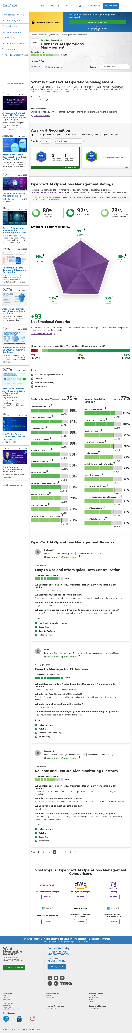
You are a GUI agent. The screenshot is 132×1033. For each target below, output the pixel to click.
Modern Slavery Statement (11, 1009)
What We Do (54, 6)
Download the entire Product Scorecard (49, 192)
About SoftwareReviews (14, 43)
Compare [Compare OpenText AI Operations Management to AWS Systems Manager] (80, 897)
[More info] (84, 229)
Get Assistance (40, 115)
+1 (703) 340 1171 (86, 942)
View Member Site (93, 6)
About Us (6, 995)
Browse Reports (10, 26)
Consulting (92, 1001)
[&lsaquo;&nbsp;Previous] (38, 852)
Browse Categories (11, 20)
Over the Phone (93, 997)
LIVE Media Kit (50, 997)
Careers (5, 997)
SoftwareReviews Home (14, 15)
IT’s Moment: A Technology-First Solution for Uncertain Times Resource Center (70, 939)
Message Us (56, 966)
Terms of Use (7, 1005)
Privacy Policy (7, 1007)
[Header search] (80, 6)
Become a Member (14, 967)
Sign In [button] (124, 6)
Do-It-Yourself (93, 995)
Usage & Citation (8, 1003)
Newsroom (6, 999)
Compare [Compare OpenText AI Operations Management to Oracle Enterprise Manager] (47, 897)
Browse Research (51, 1008)
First (33, 852)
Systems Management (46, 35)
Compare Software (11, 32)
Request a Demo (111, 6)
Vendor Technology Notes (15, 55)
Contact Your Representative (97, 22)
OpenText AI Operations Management (72, 35)
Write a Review (9, 38)
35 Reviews (36, 67)
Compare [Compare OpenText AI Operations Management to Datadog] (113, 897)
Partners (48, 995)
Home (42, 6)
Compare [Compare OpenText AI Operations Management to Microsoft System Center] (47, 922)
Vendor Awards (9, 49)
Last (81, 852)
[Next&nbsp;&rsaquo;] (76, 852)
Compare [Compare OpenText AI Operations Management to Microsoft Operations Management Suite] (113, 922)
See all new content (12, 485)
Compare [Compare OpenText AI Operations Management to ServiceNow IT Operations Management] (80, 922)
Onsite (91, 999)
